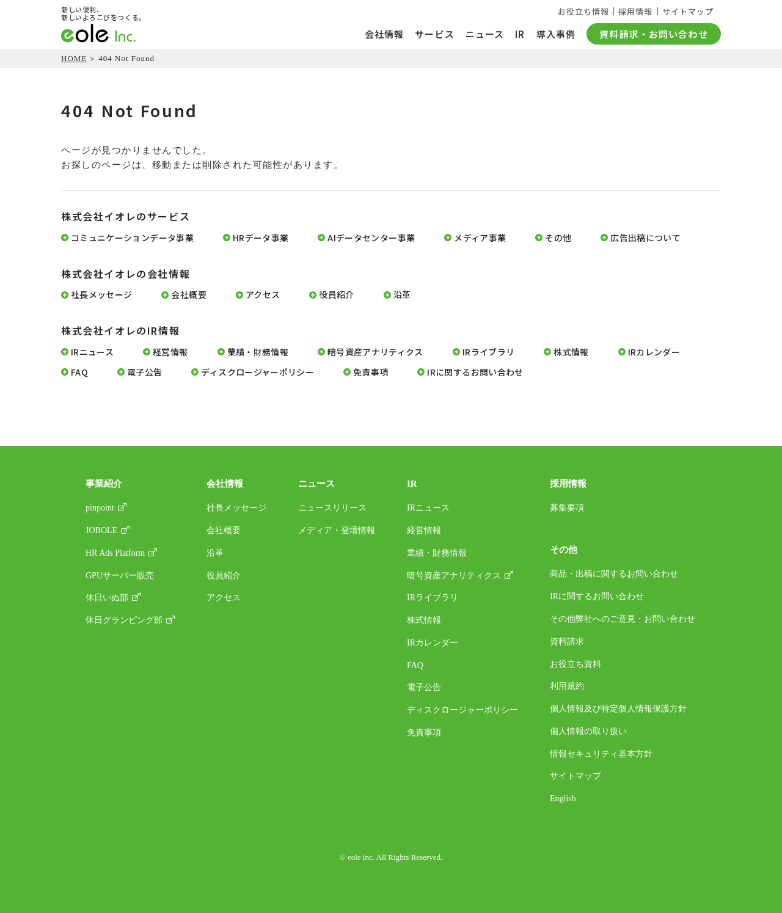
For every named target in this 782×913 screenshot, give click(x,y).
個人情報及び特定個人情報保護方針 (618, 708)
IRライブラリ (488, 352)
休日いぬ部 (107, 597)
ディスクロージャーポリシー (257, 372)
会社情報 (384, 33)
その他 (558, 238)
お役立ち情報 (581, 11)
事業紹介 (104, 484)
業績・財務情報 (257, 352)
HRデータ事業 (260, 238)
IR (520, 33)
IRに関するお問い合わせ (475, 372)
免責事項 (370, 372)
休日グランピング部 (124, 620)
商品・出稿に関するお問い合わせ (614, 573)
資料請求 (567, 641)
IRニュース (92, 352)
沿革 (402, 294)
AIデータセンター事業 (371, 238)
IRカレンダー (654, 352)
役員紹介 (336, 294)
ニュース (485, 33)
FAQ (79, 372)
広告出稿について (645, 238)
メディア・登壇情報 (336, 530)
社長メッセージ (101, 294)
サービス (435, 33)
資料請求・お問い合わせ (653, 33)
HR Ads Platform (115, 553)
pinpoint (100, 507)
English (563, 798)
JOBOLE (101, 530)
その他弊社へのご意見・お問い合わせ (622, 619)
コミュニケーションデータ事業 (132, 238)
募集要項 (567, 507)
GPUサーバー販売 (120, 575)
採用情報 (635, 11)
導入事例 (556, 33)
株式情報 (571, 352)
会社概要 (188, 294)
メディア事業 (480, 238)
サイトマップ (688, 11)
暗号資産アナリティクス (375, 352)
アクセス (263, 294)
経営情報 (170, 352)
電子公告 (144, 372)
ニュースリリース (332, 507)
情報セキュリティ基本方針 (601, 753)
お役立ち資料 (575, 664)
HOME (74, 58)
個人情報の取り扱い (588, 731)
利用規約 (567, 686)
